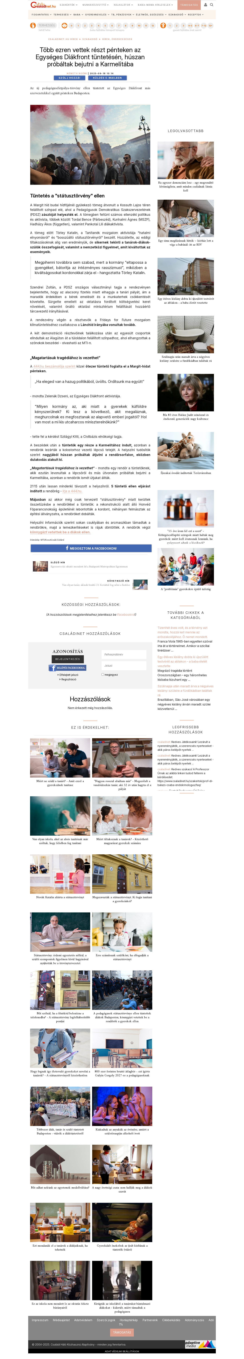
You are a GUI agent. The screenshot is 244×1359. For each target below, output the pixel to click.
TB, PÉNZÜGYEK (121, 14)
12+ (210, 25)
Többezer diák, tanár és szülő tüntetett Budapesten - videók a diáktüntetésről (60, 1131)
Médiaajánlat (61, 1320)
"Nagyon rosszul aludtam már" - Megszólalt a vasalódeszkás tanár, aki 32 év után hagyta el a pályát (122, 785)
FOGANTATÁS (40, 14)
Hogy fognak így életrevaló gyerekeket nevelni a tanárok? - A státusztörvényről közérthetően (60, 1073)
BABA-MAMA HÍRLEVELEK (154, 5)
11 (146, 25)
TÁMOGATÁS (189, 5)
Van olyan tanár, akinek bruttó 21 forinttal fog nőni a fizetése (96, 585)
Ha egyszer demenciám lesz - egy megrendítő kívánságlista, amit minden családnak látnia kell (185, 186)
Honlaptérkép (129, 1320)
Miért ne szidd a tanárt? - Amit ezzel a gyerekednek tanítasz (60, 783)
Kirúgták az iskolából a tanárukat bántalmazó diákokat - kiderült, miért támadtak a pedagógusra (122, 1307)
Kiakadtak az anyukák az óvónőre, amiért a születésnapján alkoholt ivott (122, 1131)
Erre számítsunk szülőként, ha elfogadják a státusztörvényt (122, 957)
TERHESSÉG (61, 14)
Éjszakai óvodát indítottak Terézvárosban (186, 473)
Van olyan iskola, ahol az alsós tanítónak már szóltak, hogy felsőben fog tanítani (60, 841)
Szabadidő (90, 39)
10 (139, 25)
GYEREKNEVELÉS (96, 14)
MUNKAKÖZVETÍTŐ (94, 5)
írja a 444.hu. (72, 491)
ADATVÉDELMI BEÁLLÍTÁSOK (122, 1351)
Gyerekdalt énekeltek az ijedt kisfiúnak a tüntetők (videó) (122, 1247)
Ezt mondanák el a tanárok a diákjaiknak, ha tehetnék (60, 1247)
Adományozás (194, 1320)
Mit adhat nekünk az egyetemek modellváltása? (60, 1187)
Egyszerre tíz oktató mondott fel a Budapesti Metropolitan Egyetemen (89, 566)
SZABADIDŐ (175, 14)
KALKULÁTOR (122, 5)
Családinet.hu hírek (63, 39)
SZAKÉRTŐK (67, 5)
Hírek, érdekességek (117, 39)
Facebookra (125, 614)
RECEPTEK (194, 14)
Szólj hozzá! (69, 77)
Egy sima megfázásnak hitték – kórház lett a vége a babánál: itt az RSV (185, 242)
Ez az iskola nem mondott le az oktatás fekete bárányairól (60, 1305)
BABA (77, 14)
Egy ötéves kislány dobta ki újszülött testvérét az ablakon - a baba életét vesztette (186, 301)
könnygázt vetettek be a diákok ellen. (60, 532)
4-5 (190, 25)
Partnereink (150, 1320)
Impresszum (40, 1320)
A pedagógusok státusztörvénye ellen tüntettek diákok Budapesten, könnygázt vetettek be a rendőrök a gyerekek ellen (122, 1017)
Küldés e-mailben (107, 77)
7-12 (203, 25)
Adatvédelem (83, 1320)
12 (153, 25)
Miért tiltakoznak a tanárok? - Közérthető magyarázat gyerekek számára (122, 841)
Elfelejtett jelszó (69, 674)
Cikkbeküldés (171, 1320)
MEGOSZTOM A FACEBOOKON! (91, 548)
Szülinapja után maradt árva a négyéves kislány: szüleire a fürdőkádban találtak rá (186, 359)
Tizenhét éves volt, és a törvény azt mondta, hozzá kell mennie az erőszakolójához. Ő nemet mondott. (183, 632)
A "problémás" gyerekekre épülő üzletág (186, 589)
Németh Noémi (77, 73)
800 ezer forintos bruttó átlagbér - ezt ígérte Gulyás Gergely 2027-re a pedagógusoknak (122, 1073)
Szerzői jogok (106, 1320)
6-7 (197, 25)
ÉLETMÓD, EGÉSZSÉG (150, 14)
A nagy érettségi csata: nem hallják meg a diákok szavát (122, 1189)
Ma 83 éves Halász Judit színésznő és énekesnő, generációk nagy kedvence (186, 417)
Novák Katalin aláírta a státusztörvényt (60, 897)
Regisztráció (68, 679)
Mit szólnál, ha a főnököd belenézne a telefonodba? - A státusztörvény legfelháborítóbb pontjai (60, 1017)
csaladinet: (186, 745)
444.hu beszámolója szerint (54, 366)
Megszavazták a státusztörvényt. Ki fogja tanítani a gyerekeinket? (122, 899)
